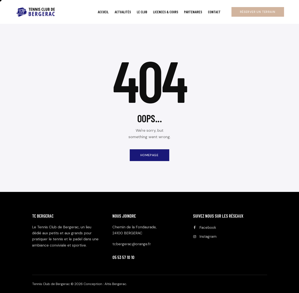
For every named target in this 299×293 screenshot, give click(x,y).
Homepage (149, 155)
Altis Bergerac (115, 284)
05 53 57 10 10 (123, 257)
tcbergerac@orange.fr (131, 244)
